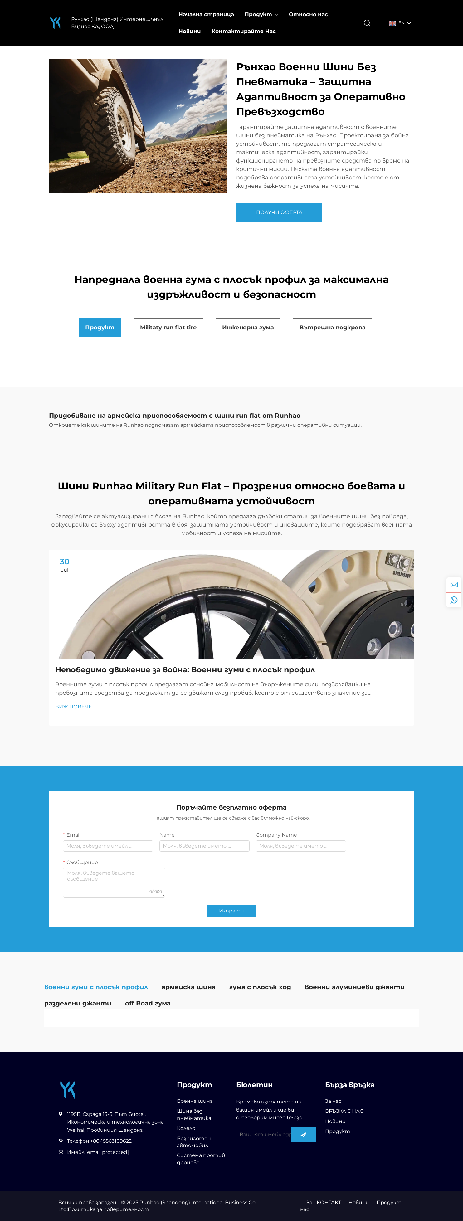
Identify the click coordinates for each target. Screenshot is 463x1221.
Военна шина (195, 1101)
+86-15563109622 (111, 1142)
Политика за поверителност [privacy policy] (108, 1210)
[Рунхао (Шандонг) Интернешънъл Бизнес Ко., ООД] (55, 23)
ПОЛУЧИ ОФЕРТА (279, 212)
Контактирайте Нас (244, 31)
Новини (189, 31)
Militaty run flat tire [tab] (168, 327)
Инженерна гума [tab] (248, 327)
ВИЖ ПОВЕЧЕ (73, 707)
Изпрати (231, 911)
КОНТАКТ (329, 1203)
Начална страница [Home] (206, 14)
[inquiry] (453, 584)
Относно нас (308, 14)
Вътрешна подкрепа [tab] (333, 327)
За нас (333, 1101)
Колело (186, 1129)
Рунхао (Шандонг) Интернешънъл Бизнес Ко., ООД (117, 22)
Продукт (258, 14)
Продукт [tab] (100, 327)
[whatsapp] (453, 599)
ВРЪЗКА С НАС (344, 1112)
